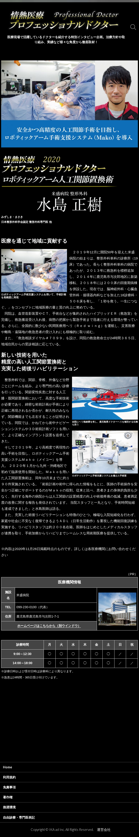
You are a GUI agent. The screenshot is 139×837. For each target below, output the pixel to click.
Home (7, 767)
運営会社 (104, 829)
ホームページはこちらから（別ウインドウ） (49, 626)
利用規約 (9, 777)
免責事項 (9, 787)
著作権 (7, 797)
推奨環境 (9, 807)
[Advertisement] (69, 729)
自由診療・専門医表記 (19, 817)
